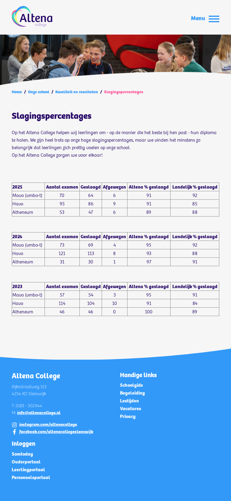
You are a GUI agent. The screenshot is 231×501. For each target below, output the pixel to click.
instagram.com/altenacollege (48, 424)
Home (17, 92)
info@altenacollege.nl (38, 413)
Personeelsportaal (31, 477)
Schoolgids (131, 385)
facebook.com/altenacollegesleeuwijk (56, 432)
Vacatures (130, 408)
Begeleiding (132, 393)
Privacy (128, 416)
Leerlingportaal (28, 469)
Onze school (38, 92)
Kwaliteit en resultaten (76, 92)
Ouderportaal (26, 462)
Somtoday (22, 454)
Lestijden (129, 401)
